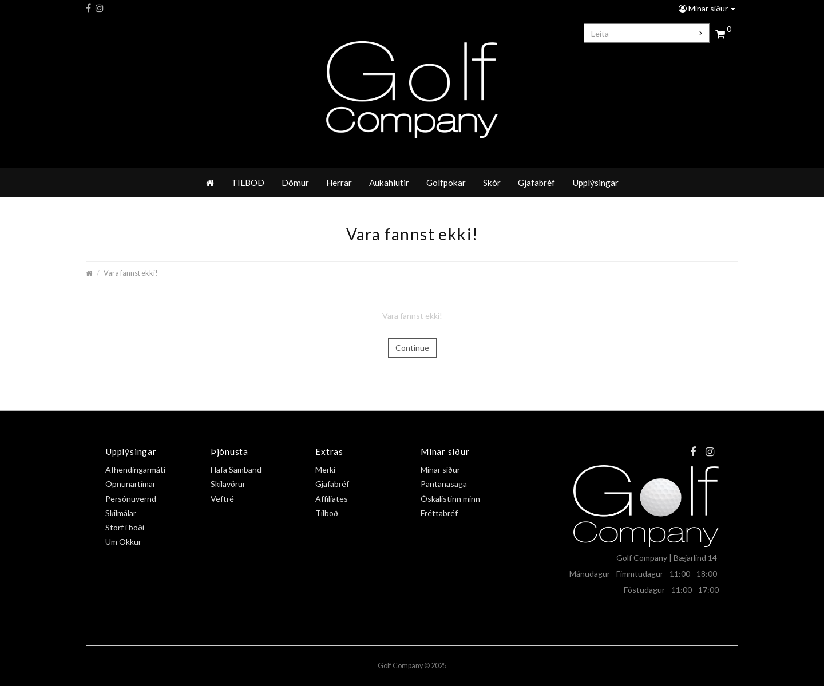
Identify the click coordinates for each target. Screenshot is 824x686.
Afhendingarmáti (135, 469)
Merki (325, 469)
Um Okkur (123, 541)
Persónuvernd (130, 498)
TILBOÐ (247, 182)
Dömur (295, 182)
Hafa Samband (236, 469)
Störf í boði (124, 527)
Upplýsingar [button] (595, 182)
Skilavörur (228, 484)
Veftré (222, 498)
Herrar (339, 182)
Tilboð (326, 513)
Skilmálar (120, 513)
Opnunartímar (130, 484)
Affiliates (331, 498)
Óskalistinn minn (450, 498)
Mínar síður (707, 8)
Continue (412, 347)
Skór (492, 182)
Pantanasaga (444, 484)
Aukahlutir (389, 182)
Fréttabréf (439, 513)
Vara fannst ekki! (131, 273)
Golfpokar (446, 182)
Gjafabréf (536, 182)
